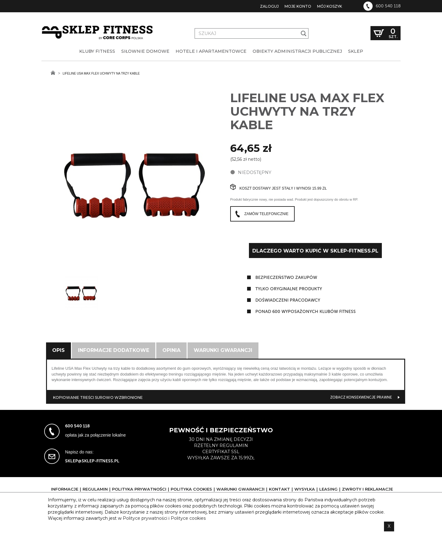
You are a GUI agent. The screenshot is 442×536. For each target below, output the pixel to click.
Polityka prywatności (139, 489)
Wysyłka (304, 489)
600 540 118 (388, 6)
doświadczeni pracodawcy (287, 300)
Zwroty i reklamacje (367, 489)
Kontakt (279, 489)
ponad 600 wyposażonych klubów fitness (305, 311)
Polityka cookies (191, 489)
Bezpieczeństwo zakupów (286, 277)
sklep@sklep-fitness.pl (92, 461)
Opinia (171, 350)
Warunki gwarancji (223, 350)
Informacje (64, 489)
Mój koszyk (329, 6)
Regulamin (95, 489)
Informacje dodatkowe (113, 350)
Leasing (328, 489)
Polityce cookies (188, 518)
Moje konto (298, 6)
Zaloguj (269, 6)
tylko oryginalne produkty (288, 288)
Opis (58, 350)
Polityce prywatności (145, 518)
